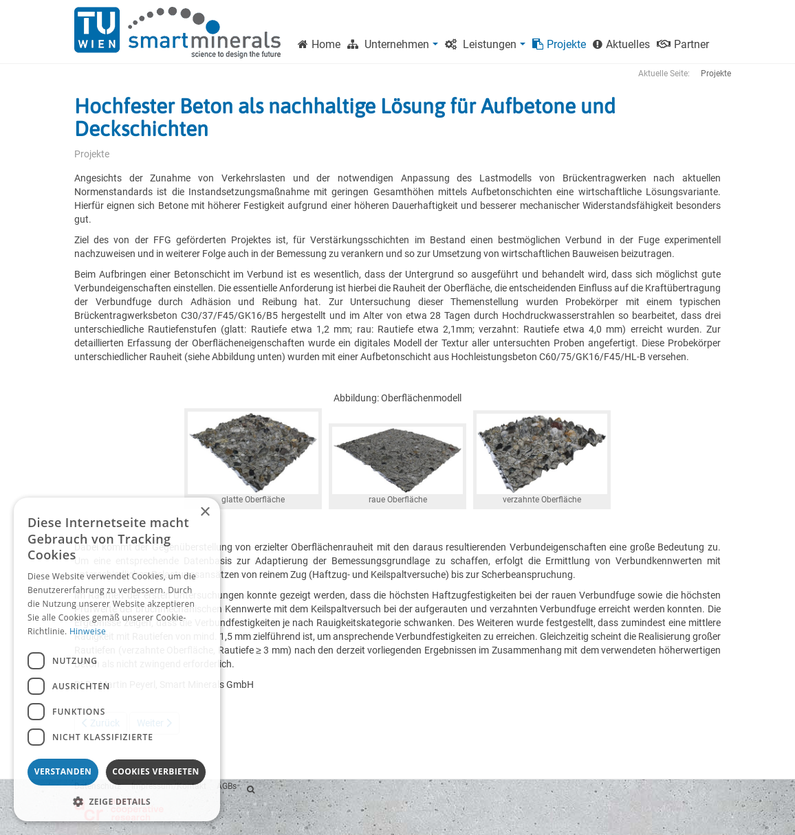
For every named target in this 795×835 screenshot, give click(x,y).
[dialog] (117, 659)
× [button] (204, 512)
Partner (683, 44)
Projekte (559, 44)
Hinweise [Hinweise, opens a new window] (87, 631)
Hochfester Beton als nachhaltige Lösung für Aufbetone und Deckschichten (345, 117)
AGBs (227, 786)
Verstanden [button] (62, 771)
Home (319, 44)
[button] (117, 801)
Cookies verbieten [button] (155, 771)
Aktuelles (621, 44)
